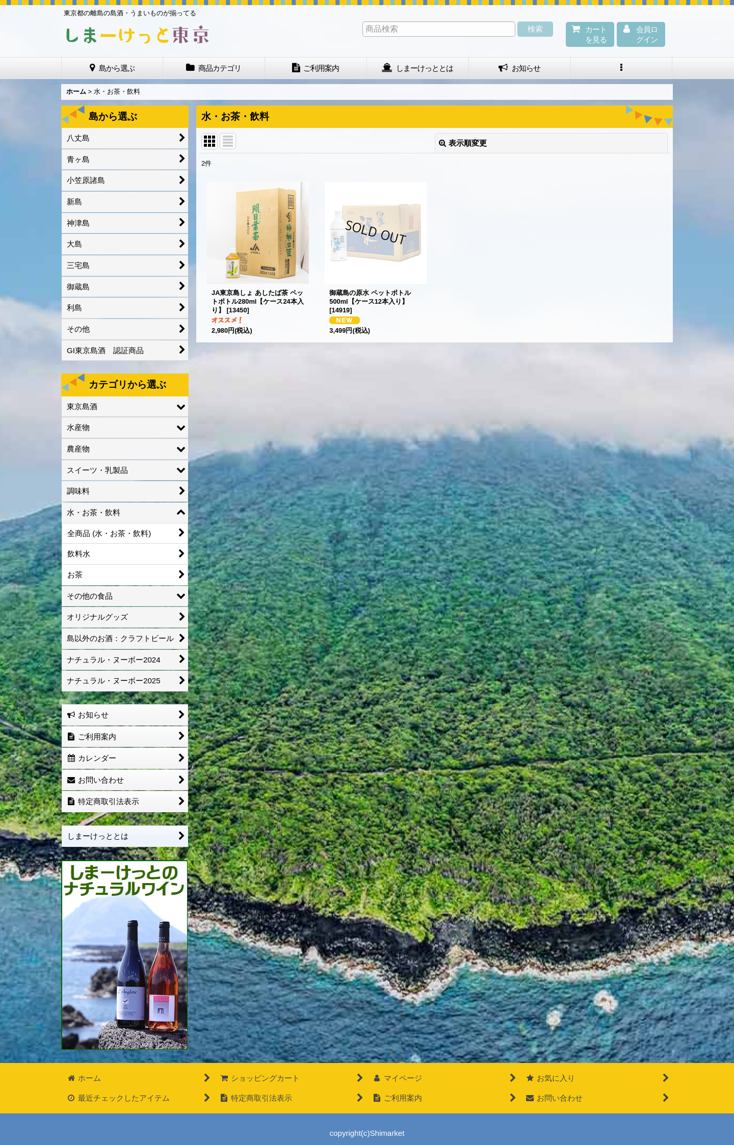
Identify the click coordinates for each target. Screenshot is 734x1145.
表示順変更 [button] (463, 143)
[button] (622, 68)
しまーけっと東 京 (137, 34)
